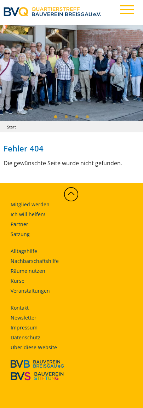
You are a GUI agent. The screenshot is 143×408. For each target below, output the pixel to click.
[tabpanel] (71, 72)
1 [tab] (55, 117)
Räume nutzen (28, 271)
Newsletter (23, 317)
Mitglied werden (30, 204)
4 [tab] (87, 117)
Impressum (24, 327)
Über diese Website (34, 347)
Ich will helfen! (28, 214)
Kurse (17, 280)
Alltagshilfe (24, 251)
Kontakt (20, 307)
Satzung (20, 234)
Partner (19, 224)
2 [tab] (66, 117)
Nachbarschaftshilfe (35, 261)
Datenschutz (25, 337)
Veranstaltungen (30, 290)
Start (11, 127)
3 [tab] (76, 117)
